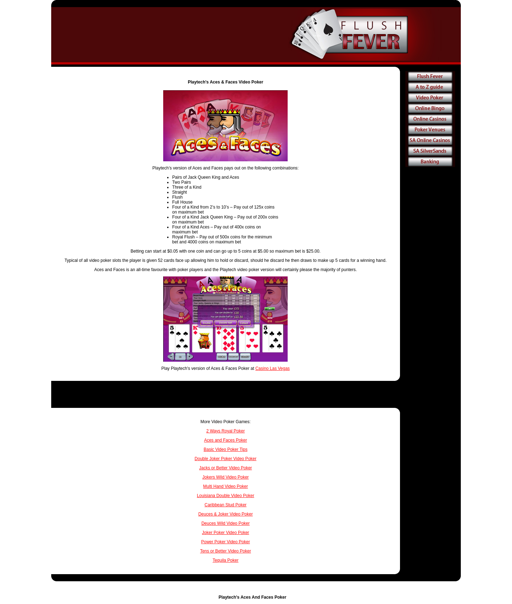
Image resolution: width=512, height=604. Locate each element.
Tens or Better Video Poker (225, 551)
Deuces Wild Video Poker (225, 523)
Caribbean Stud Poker (225, 504)
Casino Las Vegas (272, 368)
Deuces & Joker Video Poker (225, 514)
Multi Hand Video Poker (225, 486)
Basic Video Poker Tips (225, 449)
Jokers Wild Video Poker (225, 477)
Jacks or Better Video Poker (225, 467)
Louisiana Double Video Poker (225, 495)
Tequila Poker (226, 560)
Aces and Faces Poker (225, 440)
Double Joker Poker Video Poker (225, 458)
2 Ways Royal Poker (225, 430)
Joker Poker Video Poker (225, 532)
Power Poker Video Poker (225, 541)
